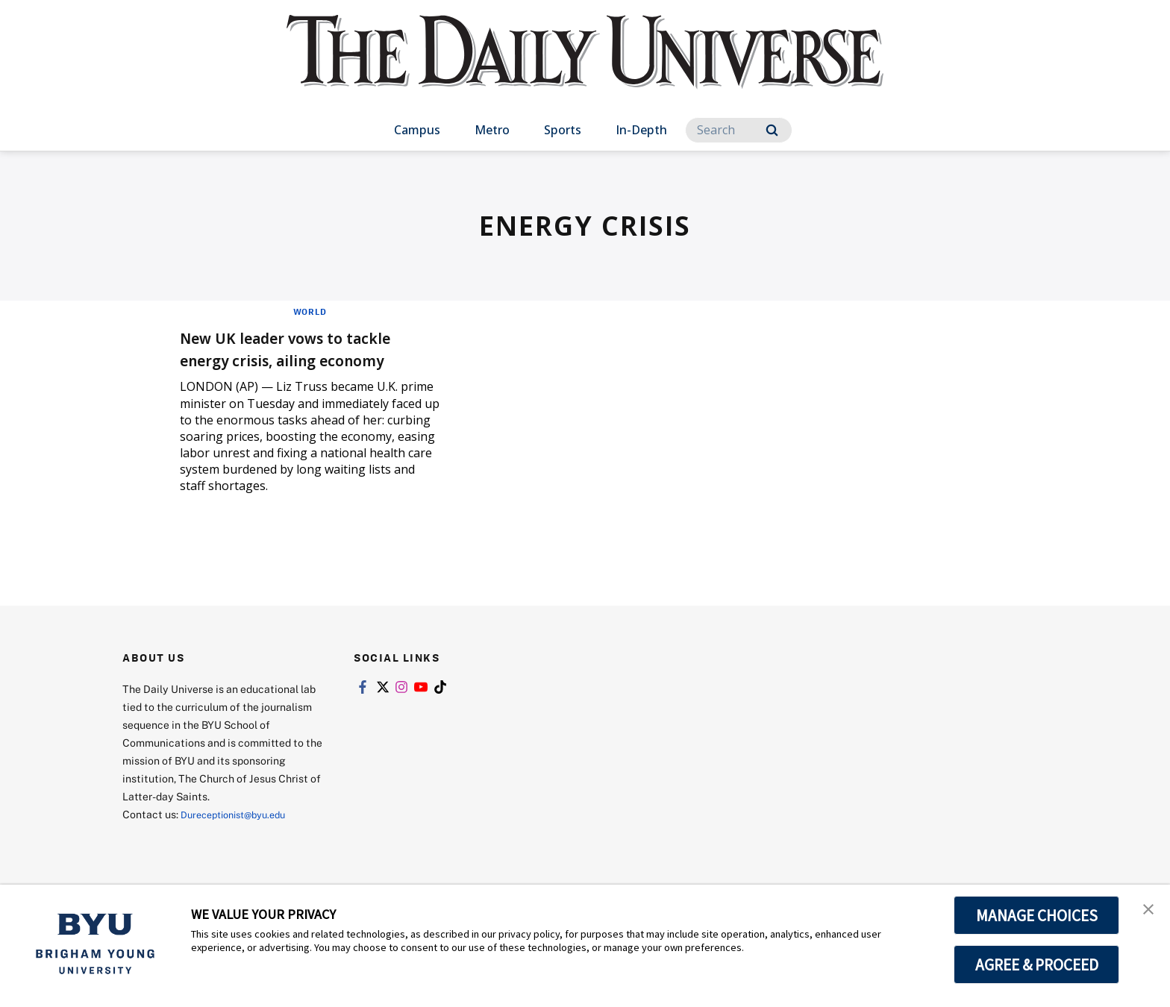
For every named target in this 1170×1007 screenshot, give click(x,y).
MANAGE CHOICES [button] (1036, 915)
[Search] (738, 130)
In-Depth (641, 130)
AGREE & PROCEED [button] (1036, 964)
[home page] (585, 67)
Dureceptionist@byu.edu (241, 814)
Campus (417, 130)
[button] (1145, 911)
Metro (492, 130)
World (309, 311)
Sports (562, 130)
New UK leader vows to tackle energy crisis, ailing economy (309, 347)
